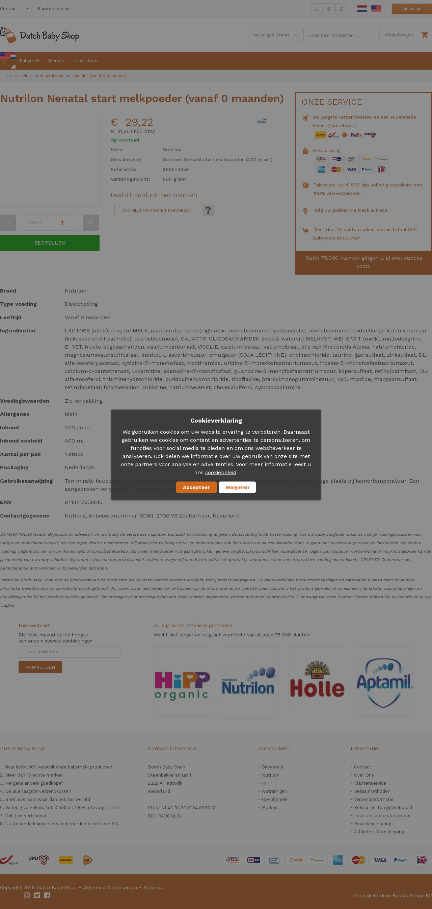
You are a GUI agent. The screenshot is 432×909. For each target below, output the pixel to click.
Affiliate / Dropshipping (379, 831)
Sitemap (152, 887)
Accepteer (196, 487)
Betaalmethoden (372, 791)
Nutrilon (270, 775)
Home (12, 76)
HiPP (267, 783)
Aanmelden (412, 8)
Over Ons (364, 775)
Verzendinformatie (374, 799)
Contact (8, 8)
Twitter (37, 895)
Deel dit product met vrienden (154, 195)
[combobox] (338, 35)
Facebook (47, 895)
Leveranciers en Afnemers (382, 815)
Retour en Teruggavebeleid (383, 807)
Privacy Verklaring (372, 823)
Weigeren (237, 487)
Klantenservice (53, 8)
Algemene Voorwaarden (110, 887)
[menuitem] (8, 61)
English (376, 8)
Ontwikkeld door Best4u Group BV (392, 895)
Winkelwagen (399, 34)
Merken (270, 807)
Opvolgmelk (275, 799)
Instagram (27, 895)
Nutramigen (274, 791)
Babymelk (272, 766)
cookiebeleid (220, 472)
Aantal (34, 222)
